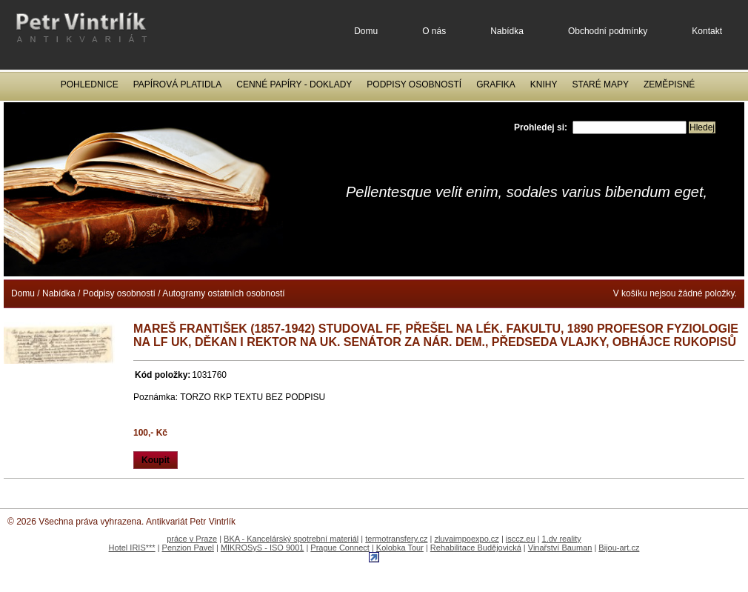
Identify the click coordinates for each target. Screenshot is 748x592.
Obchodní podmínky (607, 31)
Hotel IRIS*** (132, 547)
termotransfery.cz (396, 538)
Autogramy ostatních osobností (223, 293)
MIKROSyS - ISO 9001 (262, 547)
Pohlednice (89, 84)
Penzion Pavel (188, 547)
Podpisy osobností (414, 84)
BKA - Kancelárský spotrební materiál (291, 538)
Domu (366, 31)
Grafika (495, 84)
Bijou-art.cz (618, 547)
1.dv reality (561, 538)
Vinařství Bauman (560, 547)
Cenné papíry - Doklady (294, 84)
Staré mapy (600, 84)
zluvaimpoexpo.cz (466, 538)
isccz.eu (520, 538)
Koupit (155, 460)
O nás (434, 31)
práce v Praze (192, 538)
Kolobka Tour (400, 547)
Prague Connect (340, 547)
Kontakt (707, 31)
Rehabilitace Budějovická (475, 547)
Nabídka (507, 31)
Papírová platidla (177, 84)
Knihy (544, 84)
